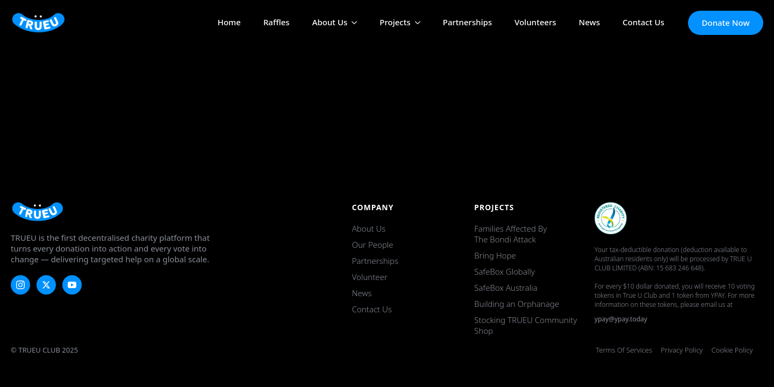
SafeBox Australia (505, 287)
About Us (330, 22)
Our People (372, 244)
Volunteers (535, 22)
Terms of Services (624, 350)
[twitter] (46, 285)
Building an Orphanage (516, 303)
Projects (394, 22)
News (589, 22)
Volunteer (370, 276)
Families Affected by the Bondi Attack (510, 234)
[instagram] (20, 285)
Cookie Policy (731, 350)
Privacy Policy (682, 350)
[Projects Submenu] (415, 22)
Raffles (276, 22)
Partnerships (467, 22)
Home (229, 22)
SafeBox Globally (504, 271)
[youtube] (72, 285)
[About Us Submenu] (352, 22)
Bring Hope (495, 255)
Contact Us (643, 22)
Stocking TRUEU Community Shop (525, 325)
